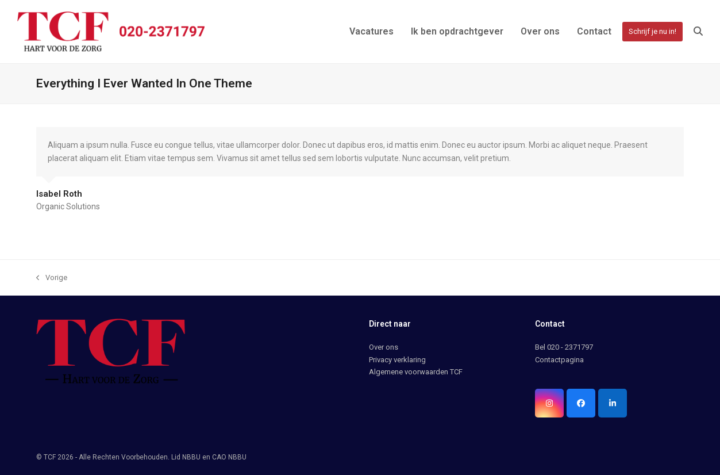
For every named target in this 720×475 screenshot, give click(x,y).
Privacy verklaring (397, 359)
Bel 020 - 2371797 (564, 347)
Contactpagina (559, 359)
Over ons (383, 347)
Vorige (51, 278)
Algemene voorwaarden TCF (416, 371)
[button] (698, 31)
